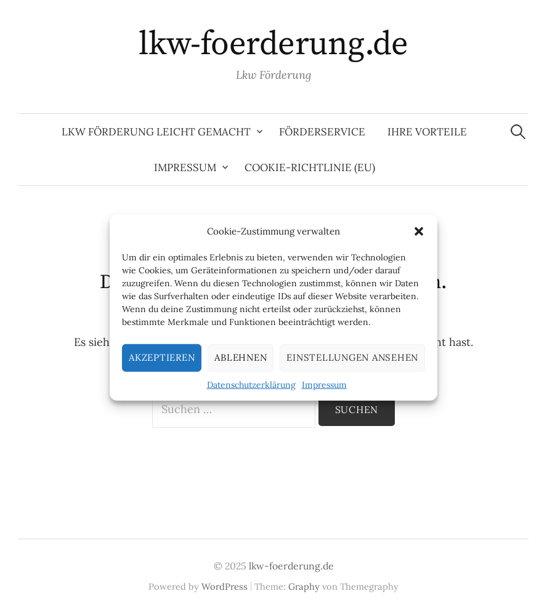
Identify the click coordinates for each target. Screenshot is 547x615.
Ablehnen (240, 357)
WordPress (224, 586)
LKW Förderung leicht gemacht (156, 132)
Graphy (304, 586)
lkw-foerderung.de (273, 44)
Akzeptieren (162, 357)
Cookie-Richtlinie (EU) (310, 167)
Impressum (324, 384)
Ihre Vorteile (427, 132)
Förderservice (322, 132)
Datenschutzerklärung (251, 384)
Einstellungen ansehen (352, 357)
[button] (419, 231)
